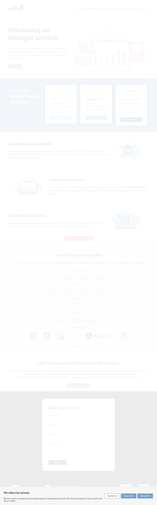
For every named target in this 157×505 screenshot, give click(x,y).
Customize (112, 496)
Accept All (145, 496)
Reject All (128, 496)
